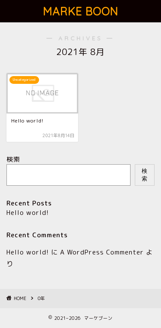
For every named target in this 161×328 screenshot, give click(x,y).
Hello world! (27, 212)
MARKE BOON (80, 11)
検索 (13, 159)
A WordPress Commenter (102, 252)
